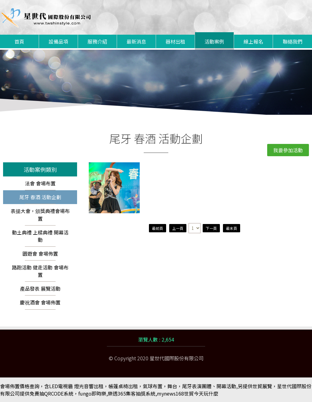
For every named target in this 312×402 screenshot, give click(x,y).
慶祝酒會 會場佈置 (40, 302)
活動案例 (214, 41)
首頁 (19, 41)
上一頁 (177, 228)
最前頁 (157, 228)
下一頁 (211, 228)
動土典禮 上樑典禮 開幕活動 (40, 236)
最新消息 (136, 41)
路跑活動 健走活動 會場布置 (40, 271)
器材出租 (175, 41)
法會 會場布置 (40, 183)
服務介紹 (97, 41)
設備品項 (58, 41)
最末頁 (231, 228)
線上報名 (253, 41)
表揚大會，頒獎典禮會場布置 (40, 214)
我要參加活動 (288, 150)
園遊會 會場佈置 (40, 253)
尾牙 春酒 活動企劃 (40, 197)
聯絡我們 (292, 41)
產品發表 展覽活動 (40, 288)
